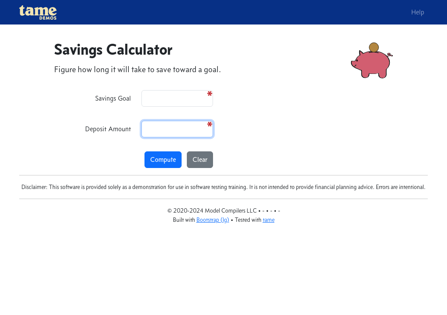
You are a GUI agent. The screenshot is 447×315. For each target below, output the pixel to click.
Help (417, 12)
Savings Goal (113, 98)
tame (269, 220)
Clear (200, 159)
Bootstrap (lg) (212, 220)
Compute (163, 159)
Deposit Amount (108, 129)
